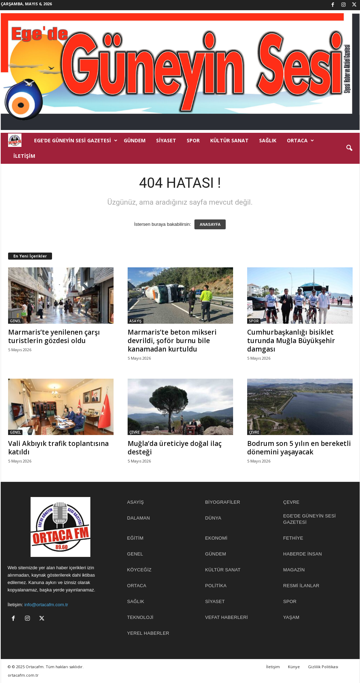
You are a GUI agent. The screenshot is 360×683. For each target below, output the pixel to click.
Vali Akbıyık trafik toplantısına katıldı (58, 448)
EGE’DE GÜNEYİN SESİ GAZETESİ (75, 140)
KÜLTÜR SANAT (229, 140)
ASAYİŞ (135, 320)
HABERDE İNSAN (302, 554)
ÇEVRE (134, 432)
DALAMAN (138, 518)
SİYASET (166, 140)
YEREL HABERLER (148, 633)
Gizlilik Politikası (323, 666)
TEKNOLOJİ (140, 617)
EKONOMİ (216, 538)
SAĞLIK (267, 140)
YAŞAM (291, 617)
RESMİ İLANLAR (301, 585)
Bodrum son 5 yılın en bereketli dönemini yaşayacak (299, 448)
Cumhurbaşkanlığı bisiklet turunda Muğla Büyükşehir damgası (291, 341)
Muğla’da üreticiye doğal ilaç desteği (174, 448)
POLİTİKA (216, 585)
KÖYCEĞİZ (139, 569)
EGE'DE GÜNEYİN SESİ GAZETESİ (309, 519)
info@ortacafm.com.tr (46, 604)
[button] (349, 148)
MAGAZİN (294, 569)
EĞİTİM (135, 538)
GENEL (15, 320)
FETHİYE (293, 538)
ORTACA (300, 140)
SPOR (193, 140)
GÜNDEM (135, 140)
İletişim (24, 156)
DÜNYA (213, 518)
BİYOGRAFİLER (222, 502)
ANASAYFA (210, 224)
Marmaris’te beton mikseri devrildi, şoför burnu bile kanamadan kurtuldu (172, 341)
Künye (294, 666)
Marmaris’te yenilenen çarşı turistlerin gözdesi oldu (54, 336)
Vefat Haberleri (226, 617)
